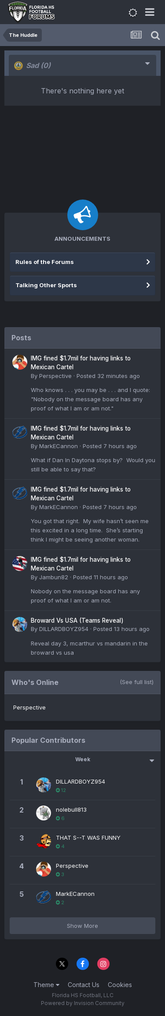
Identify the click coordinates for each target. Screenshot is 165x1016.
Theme (46, 984)
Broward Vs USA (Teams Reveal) (77, 620)
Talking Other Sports (46, 285)
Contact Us (83, 984)
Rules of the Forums (44, 261)
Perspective (55, 375)
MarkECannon (58, 445)
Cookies (120, 984)
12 (61, 790)
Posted (108, 375)
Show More (82, 925)
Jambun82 (53, 577)
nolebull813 (71, 809)
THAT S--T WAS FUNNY (88, 837)
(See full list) (137, 681)
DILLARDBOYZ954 (63, 628)
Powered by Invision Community (83, 1003)
